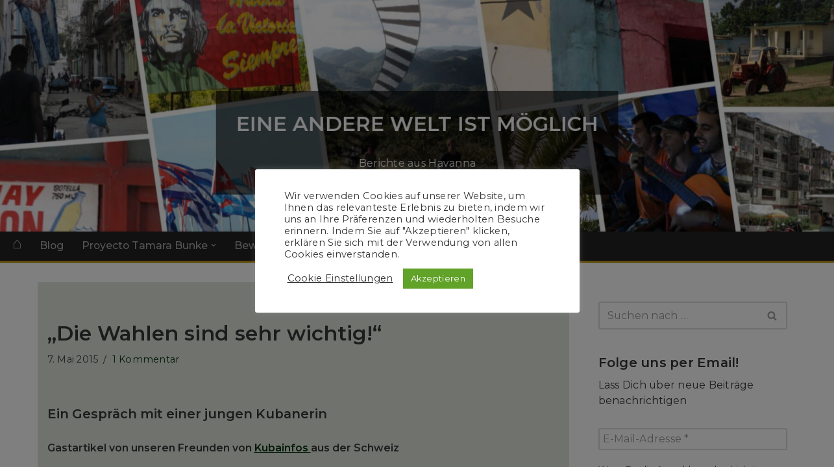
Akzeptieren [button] (438, 278)
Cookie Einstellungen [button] (340, 278)
